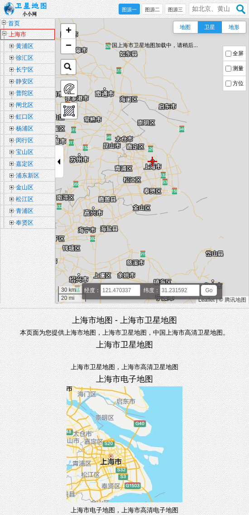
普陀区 (25, 93)
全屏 (238, 53)
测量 (238, 68)
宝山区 (25, 152)
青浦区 (25, 210)
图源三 (175, 9)
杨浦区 (25, 128)
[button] (68, 31)
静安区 (25, 81)
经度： (92, 290)
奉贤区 (25, 222)
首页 (14, 23)
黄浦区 (25, 46)
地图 (185, 27)
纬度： (152, 290)
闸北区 (25, 104)
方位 (238, 83)
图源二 (152, 9)
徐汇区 (25, 57)
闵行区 (25, 140)
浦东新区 (27, 175)
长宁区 (25, 69)
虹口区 (25, 116)
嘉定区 (25, 163)
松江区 (25, 199)
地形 (234, 27)
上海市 (17, 34)
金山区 (25, 187)
